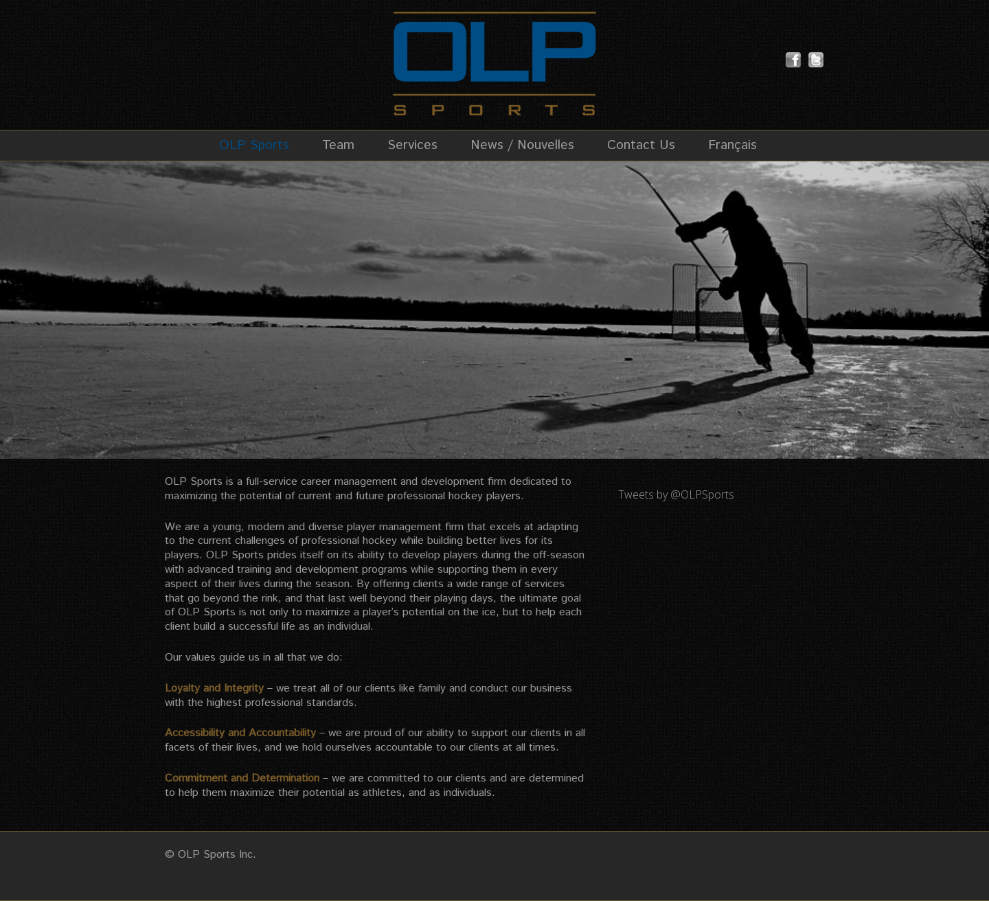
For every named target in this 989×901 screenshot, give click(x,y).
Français (732, 145)
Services (412, 145)
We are (182, 527)
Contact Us (641, 145)
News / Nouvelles (522, 145)
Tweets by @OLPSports (676, 494)
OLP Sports (254, 145)
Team (338, 145)
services (545, 584)
